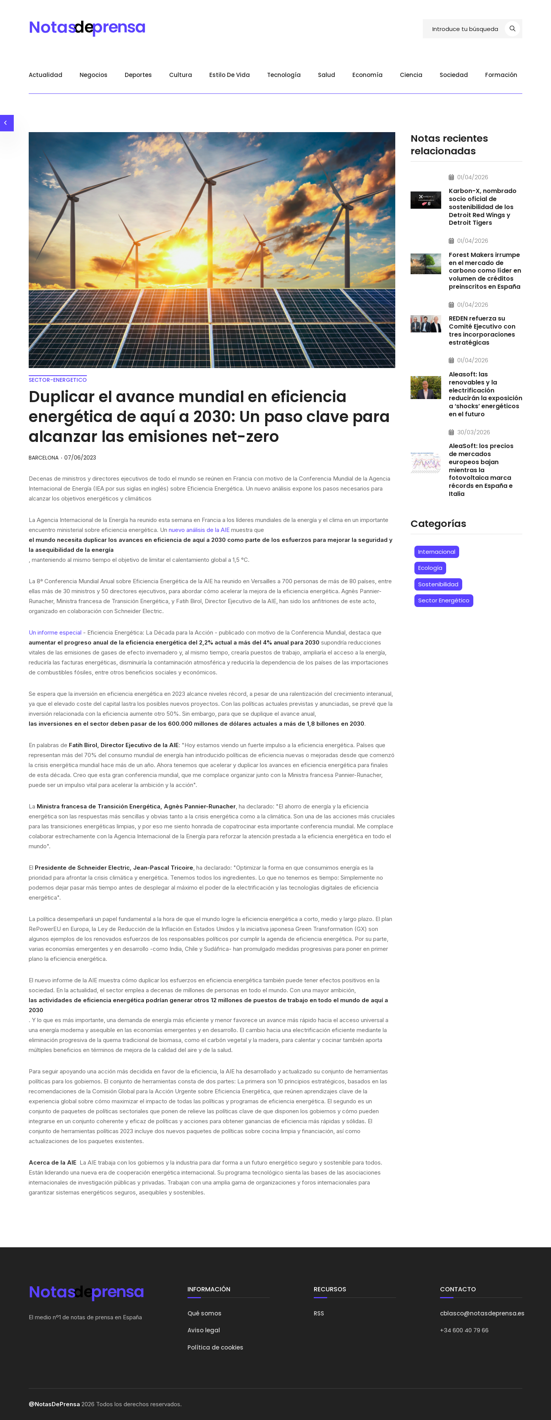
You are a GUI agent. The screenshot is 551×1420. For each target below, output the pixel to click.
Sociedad (454, 75)
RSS (319, 1313)
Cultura (180, 75)
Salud (326, 75)
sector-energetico (58, 380)
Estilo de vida (229, 75)
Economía (367, 75)
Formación (501, 75)
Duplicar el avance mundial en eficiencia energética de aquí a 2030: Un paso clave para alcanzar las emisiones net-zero (209, 416)
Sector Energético (443, 601)
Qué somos (204, 1313)
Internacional (436, 552)
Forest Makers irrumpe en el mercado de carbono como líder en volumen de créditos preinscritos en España (485, 271)
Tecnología (284, 75)
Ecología (430, 568)
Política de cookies (215, 1347)
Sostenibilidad (438, 585)
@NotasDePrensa (54, 1404)
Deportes (138, 75)
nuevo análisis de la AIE (199, 529)
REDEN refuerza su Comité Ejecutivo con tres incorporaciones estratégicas (482, 331)
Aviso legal (203, 1330)
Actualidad (45, 75)
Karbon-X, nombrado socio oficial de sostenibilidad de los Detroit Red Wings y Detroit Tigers (483, 207)
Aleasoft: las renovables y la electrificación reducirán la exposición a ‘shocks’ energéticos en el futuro (485, 394)
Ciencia (411, 75)
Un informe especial (55, 632)
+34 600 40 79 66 (464, 1330)
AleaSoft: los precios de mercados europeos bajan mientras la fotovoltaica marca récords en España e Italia (481, 470)
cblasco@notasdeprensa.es (482, 1313)
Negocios (94, 75)
